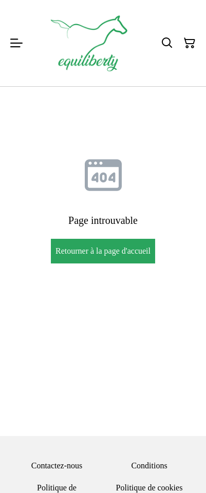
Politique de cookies (149, 487)
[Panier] (189, 43)
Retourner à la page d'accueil (103, 250)
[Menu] (16, 43)
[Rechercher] (167, 43)
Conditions (149, 465)
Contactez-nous (57, 465)
